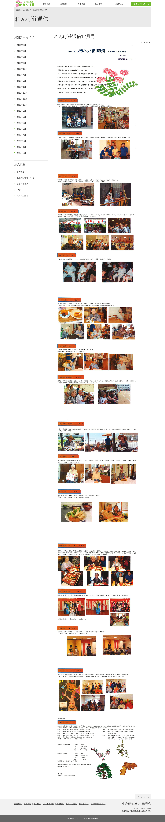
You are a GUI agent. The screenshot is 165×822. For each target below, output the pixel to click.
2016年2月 (22, 143)
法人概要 (98, 4)
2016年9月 (22, 112)
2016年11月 (22, 100)
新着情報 (46, 4)
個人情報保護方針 (98, 804)
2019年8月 (22, 45)
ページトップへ (143, 797)
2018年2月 (22, 63)
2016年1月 (22, 149)
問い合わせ (83, 804)
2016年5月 (22, 131)
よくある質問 (48, 804)
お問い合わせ (143, 4)
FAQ (19, 193)
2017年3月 (22, 82)
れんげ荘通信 (118, 4)
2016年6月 (22, 125)
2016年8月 (22, 119)
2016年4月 (22, 137)
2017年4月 (22, 76)
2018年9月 (22, 51)
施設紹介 (64, 4)
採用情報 (81, 4)
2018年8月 (22, 57)
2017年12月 (22, 69)
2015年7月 (22, 155)
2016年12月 (22, 94)
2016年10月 (22, 106)
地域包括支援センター (27, 181)
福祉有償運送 (23, 187)
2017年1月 (22, 88)
